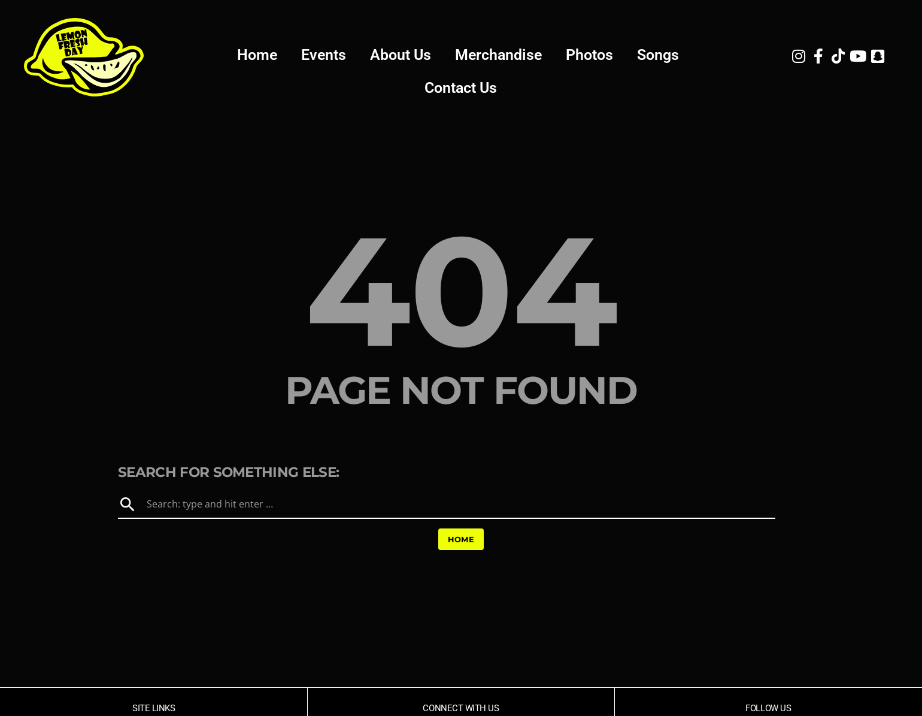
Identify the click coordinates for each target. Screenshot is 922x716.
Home (257, 55)
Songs (658, 55)
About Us (400, 55)
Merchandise (498, 55)
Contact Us (460, 87)
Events (323, 55)
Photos (589, 55)
